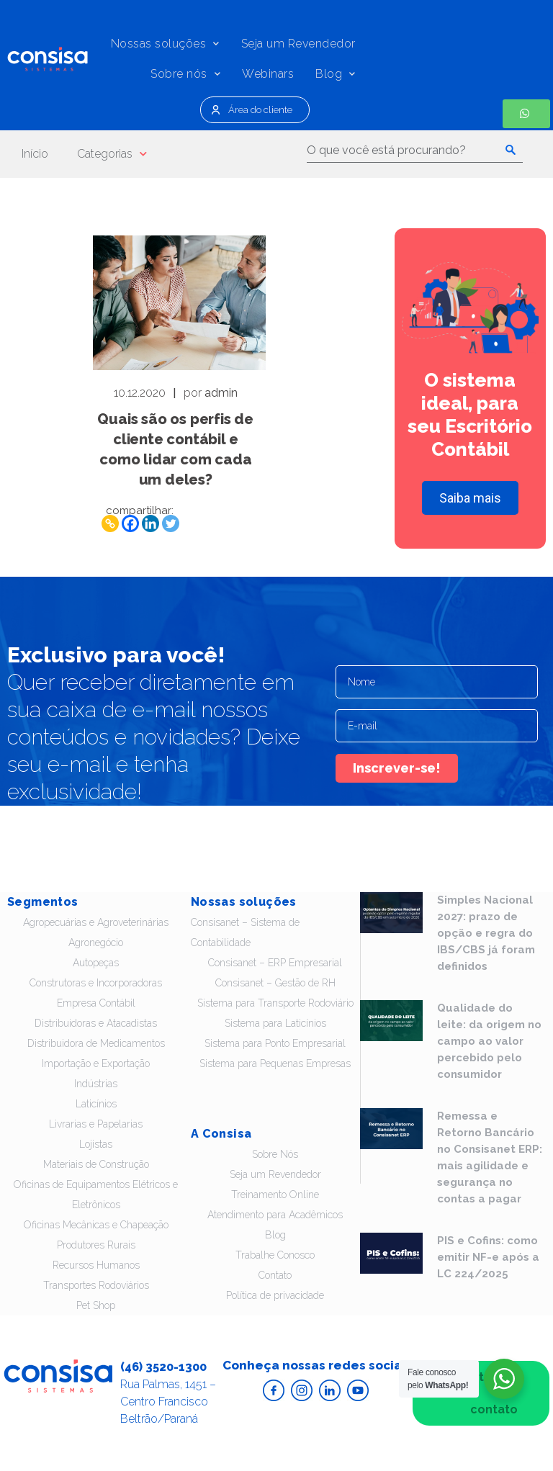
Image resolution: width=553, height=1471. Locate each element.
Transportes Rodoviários (96, 1285)
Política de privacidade (275, 1295)
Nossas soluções (165, 43)
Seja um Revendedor (298, 43)
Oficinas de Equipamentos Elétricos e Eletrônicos (96, 1194)
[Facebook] (130, 523)
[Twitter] (170, 523)
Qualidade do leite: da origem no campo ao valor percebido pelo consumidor (489, 1041)
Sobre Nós (275, 1154)
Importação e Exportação (96, 1063)
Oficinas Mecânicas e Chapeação (96, 1225)
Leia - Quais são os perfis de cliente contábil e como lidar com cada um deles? (179, 302)
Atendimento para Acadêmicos (275, 1214)
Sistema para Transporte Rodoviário (275, 1003)
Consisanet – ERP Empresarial (275, 962)
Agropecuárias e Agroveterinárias (95, 922)
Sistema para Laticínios (275, 1023)
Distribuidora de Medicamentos (96, 1043)
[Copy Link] (110, 523)
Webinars (268, 74)
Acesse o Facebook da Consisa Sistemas (273, 1390)
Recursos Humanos (96, 1265)
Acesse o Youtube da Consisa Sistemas (358, 1390)
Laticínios (96, 1104)
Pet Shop (95, 1305)
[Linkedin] (150, 523)
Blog (335, 73)
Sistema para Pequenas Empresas (275, 1063)
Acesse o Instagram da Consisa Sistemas (302, 1390)
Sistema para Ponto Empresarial (275, 1043)
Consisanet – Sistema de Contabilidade (245, 932)
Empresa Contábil (96, 1003)
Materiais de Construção (96, 1164)
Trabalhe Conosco (275, 1255)
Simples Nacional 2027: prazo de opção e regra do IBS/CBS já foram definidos (486, 933)
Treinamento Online (275, 1194)
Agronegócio (95, 942)
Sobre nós (185, 73)
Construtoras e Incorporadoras (96, 983)
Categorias (112, 154)
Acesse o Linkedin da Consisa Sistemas (330, 1390)
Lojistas (95, 1144)
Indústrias (95, 1083)
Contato (275, 1275)
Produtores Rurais (96, 1245)
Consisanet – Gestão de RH (275, 983)
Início (35, 154)
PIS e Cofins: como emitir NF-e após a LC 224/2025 (488, 1257)
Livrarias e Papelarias (96, 1124)
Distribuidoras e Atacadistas (96, 1023)
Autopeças (96, 962)
